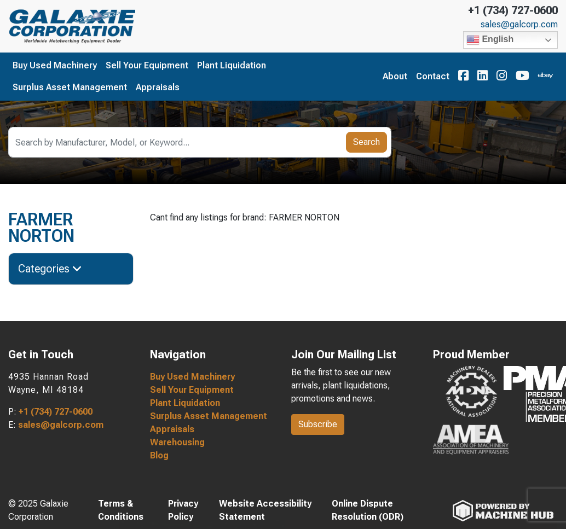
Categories (50, 268)
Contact (432, 76)
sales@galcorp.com (519, 24)
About (395, 76)
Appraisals (158, 87)
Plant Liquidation (231, 65)
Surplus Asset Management (70, 87)
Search (366, 142)
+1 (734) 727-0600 (513, 10)
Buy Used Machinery (55, 65)
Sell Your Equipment (147, 65)
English (489, 39)
